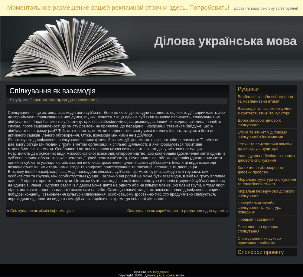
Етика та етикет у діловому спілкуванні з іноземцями (262, 134)
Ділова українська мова (225, 41)
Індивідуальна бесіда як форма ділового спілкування (266, 158)
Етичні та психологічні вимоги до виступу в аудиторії (265, 146)
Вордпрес (161, 272)
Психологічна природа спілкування (63, 99)
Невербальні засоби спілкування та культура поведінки (259, 207)
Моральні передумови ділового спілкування (266, 193)
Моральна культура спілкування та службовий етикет (267, 181)
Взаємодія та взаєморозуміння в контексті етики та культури (266, 110)
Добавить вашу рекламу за (266, 8)
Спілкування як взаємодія (52, 91)
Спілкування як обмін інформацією (42, 210)
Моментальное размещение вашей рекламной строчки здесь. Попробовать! (118, 7)
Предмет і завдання (256, 219)
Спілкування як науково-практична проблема (260, 240)
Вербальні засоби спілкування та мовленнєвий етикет (265, 99)
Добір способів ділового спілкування (259, 122)
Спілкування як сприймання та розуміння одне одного (176, 210)
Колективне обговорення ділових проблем (260, 169)
